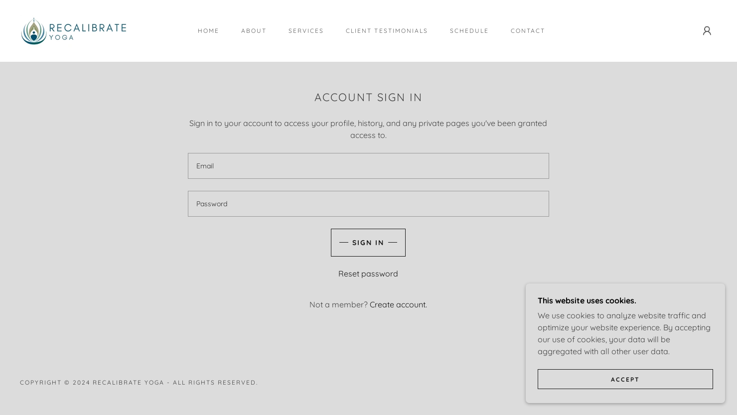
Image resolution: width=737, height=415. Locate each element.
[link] (73, 30)
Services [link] (306, 30)
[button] (707, 31)
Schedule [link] (469, 30)
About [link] (254, 30)
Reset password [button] (368, 273)
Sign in (368, 242)
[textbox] (368, 166)
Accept (625, 379)
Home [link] (208, 30)
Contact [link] (528, 30)
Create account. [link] (398, 304)
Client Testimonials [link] (387, 30)
